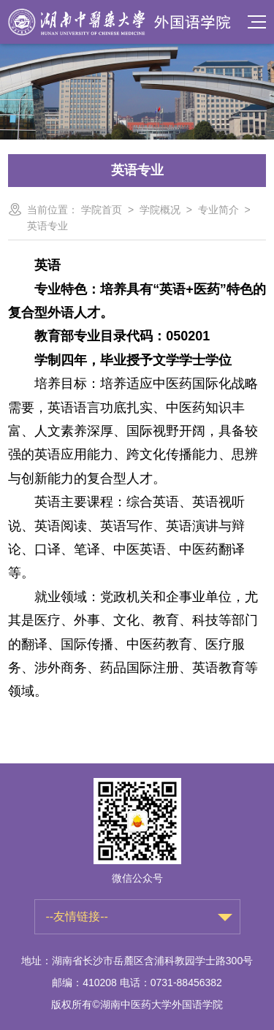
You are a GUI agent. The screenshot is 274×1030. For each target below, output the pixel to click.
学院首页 (101, 209)
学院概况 (160, 209)
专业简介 (218, 209)
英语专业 (47, 226)
